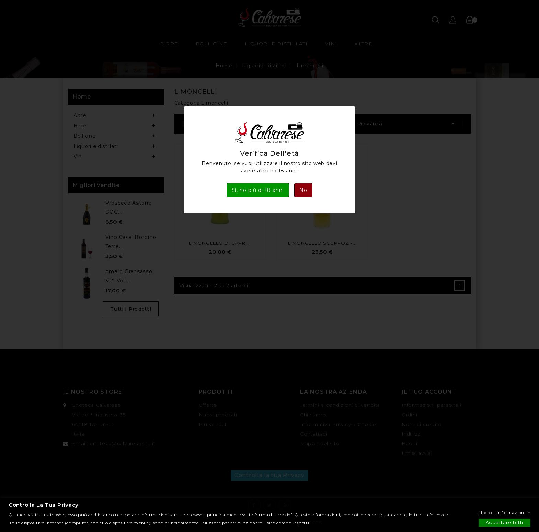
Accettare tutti (505, 522)
